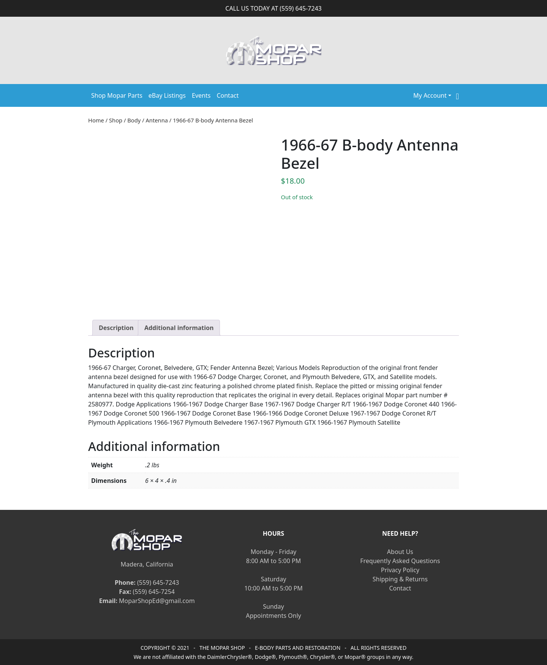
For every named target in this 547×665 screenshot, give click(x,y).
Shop (115, 120)
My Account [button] (430, 95)
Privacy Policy (400, 570)
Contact (228, 95)
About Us (400, 552)
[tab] (116, 328)
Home (96, 120)
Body (134, 120)
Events (201, 95)
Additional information (179, 328)
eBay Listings (167, 95)
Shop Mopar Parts (116, 95)
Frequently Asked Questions (400, 561)
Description (116, 328)
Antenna (156, 120)
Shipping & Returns (400, 579)
